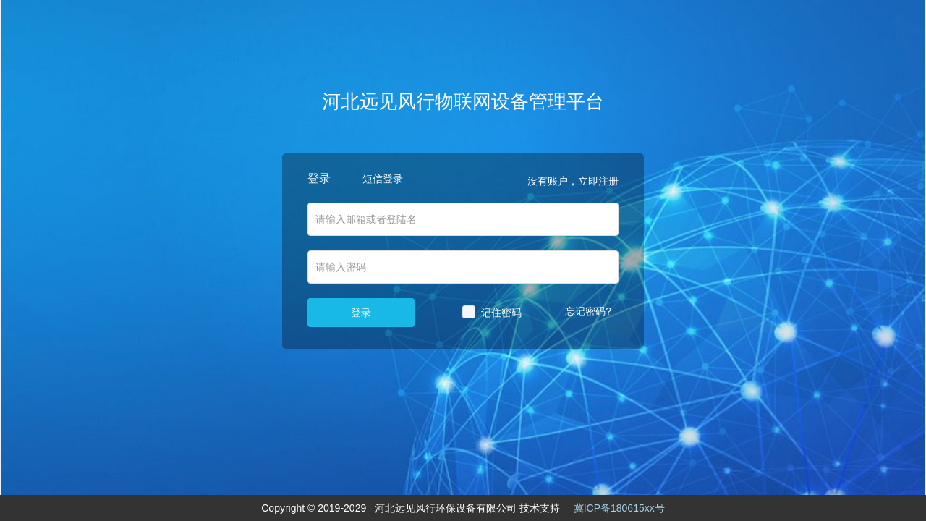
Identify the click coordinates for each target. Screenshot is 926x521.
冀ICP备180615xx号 (619, 508)
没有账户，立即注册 (573, 181)
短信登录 (382, 179)
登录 (361, 312)
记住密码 (501, 312)
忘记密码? (588, 311)
